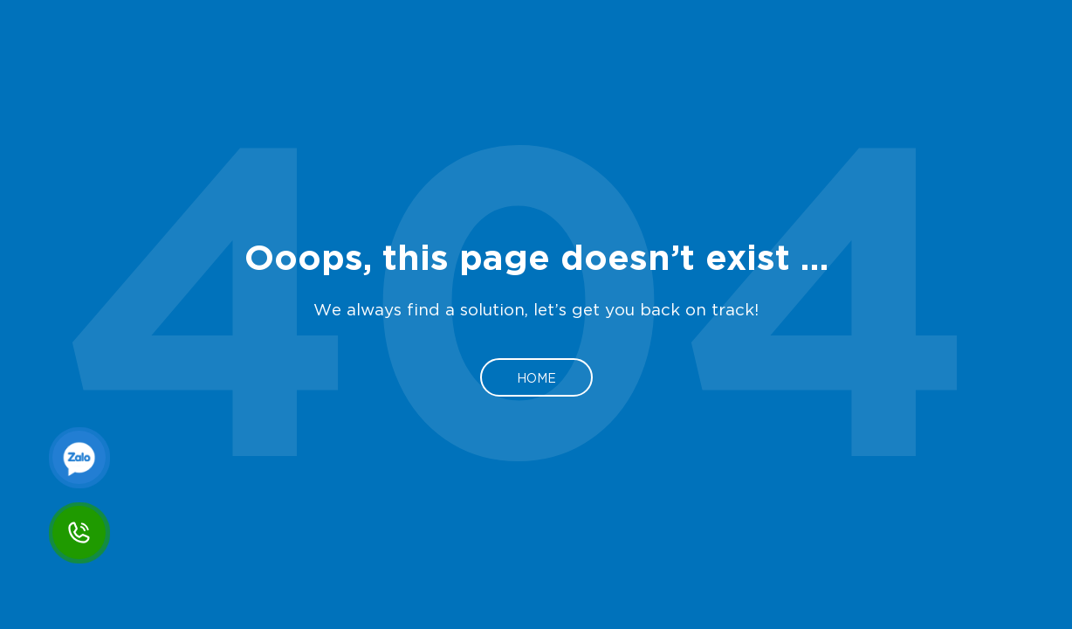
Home (536, 377)
